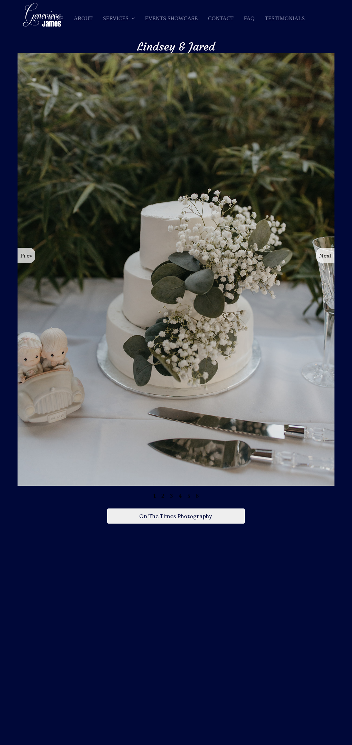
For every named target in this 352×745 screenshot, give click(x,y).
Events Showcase (171, 18)
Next (325, 255)
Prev (26, 255)
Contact (220, 18)
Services (116, 18)
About (83, 18)
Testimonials (285, 18)
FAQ (249, 18)
